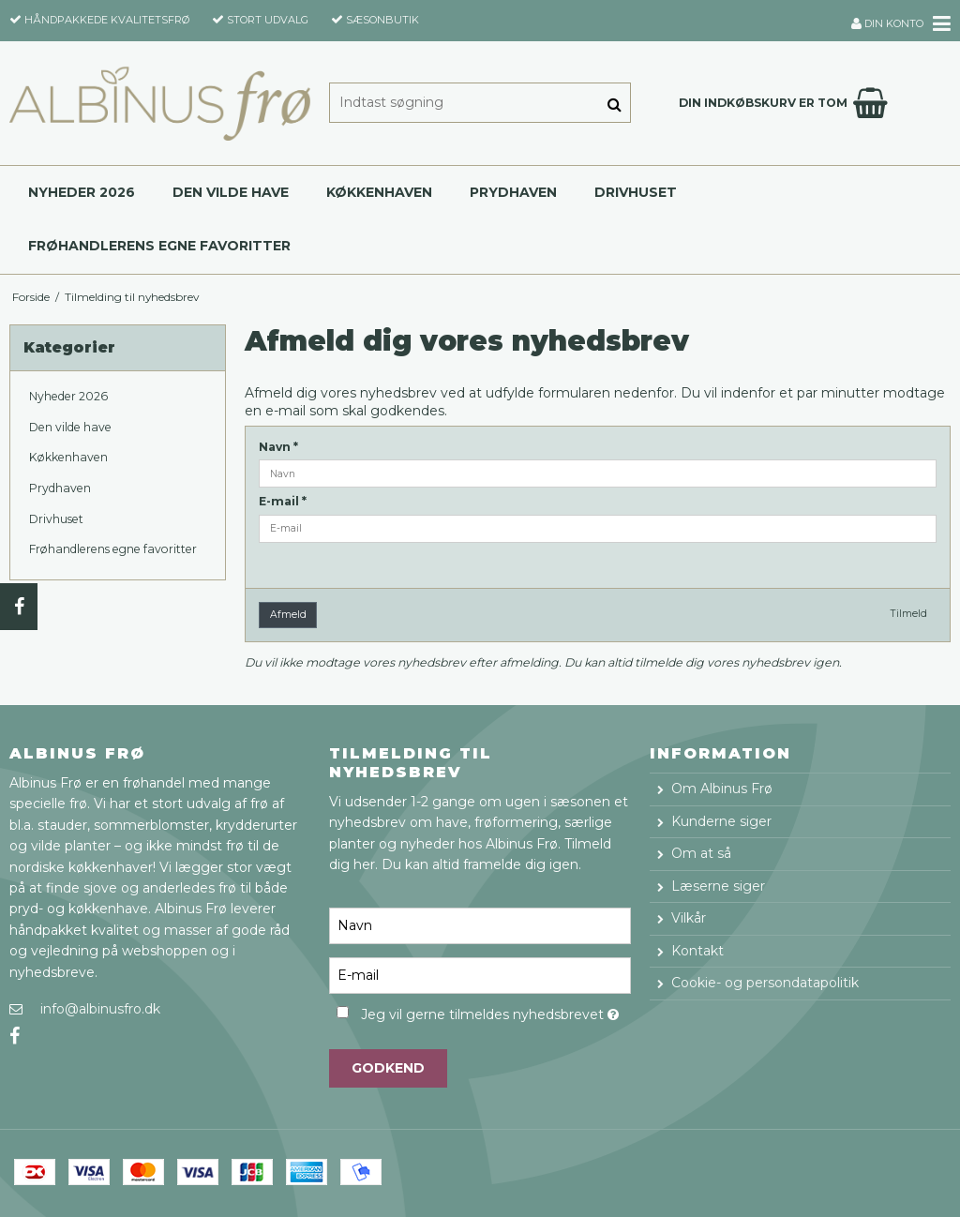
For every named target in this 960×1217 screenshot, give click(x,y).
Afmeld (288, 614)
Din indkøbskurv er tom (786, 103)
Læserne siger (718, 886)
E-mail (283, 501)
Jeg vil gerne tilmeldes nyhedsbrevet (495, 1012)
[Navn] (479, 924)
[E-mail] (479, 974)
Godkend (388, 1067)
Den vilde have (230, 192)
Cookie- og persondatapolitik (765, 982)
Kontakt (697, 950)
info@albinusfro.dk (100, 1008)
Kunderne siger (721, 821)
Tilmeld (909, 614)
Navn (278, 447)
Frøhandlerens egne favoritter (159, 245)
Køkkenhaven (379, 192)
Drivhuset (635, 192)
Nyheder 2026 (81, 192)
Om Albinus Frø (721, 788)
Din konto (887, 23)
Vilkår (688, 917)
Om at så (701, 853)
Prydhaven (513, 192)
